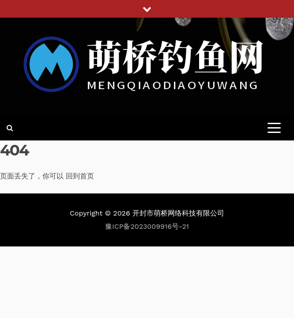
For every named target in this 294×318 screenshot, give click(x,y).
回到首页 (80, 176)
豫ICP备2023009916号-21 (147, 226)
